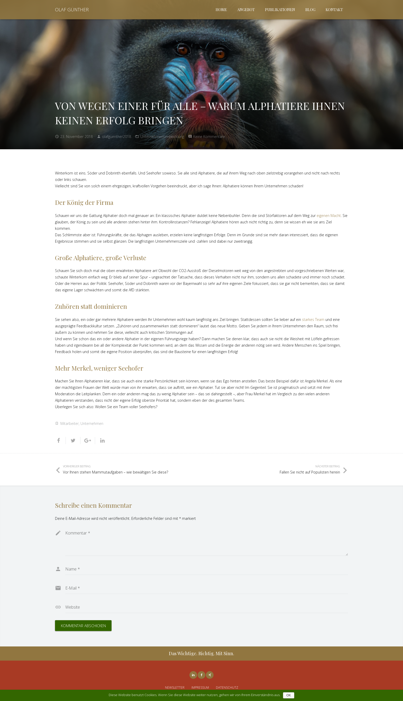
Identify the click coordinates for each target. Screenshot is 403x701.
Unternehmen (91, 423)
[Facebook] (201, 675)
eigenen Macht (329, 215)
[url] (206, 607)
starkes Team (313, 319)
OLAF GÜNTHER (72, 9)
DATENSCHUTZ (227, 687)
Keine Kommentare (209, 136)
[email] (206, 588)
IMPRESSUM (200, 687)
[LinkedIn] (193, 675)
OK (288, 695)
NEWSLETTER (175, 687)
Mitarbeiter (69, 423)
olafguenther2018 (116, 136)
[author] (206, 569)
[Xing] (210, 675)
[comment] (206, 541)
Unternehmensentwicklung (162, 136)
